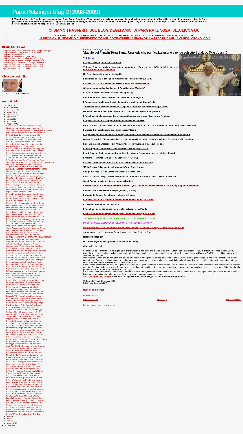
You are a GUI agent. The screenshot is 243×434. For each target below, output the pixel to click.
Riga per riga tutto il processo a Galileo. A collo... (24, 273)
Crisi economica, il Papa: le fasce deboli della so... (24, 332)
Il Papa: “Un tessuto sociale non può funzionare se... (25, 389)
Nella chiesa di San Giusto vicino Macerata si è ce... (25, 171)
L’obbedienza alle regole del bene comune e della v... (25, 382)
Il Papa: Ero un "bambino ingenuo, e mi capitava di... (25, 212)
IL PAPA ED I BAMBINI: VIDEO (17, 201)
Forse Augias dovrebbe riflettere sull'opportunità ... (24, 289)
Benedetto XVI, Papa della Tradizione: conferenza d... (25, 412)
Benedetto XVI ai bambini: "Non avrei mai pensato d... (25, 230)
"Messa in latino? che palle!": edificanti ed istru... (23, 278)
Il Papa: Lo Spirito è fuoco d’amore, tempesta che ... (25, 144)
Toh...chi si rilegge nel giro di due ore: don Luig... (24, 348)
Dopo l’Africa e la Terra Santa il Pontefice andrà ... (24, 164)
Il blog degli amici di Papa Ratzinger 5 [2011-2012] (22, 59)
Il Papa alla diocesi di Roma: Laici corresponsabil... (24, 393)
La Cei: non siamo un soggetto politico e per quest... (25, 359)
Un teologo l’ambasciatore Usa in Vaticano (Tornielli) (25, 298)
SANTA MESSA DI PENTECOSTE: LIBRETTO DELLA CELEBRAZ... (31, 162)
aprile (9, 416)
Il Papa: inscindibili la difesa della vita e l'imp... (23, 307)
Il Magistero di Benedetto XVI (14, 55)
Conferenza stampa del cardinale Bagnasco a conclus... (26, 269)
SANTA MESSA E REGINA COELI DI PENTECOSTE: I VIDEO (29, 130)
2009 (7, 105)
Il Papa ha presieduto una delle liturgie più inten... (24, 126)
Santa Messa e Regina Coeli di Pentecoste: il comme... (26, 133)
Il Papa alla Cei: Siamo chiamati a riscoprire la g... (24, 323)
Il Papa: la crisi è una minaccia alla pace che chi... (24, 266)
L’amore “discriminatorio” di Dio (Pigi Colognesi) (23, 301)
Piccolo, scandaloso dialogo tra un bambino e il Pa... (25, 128)
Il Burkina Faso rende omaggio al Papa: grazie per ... (25, 260)
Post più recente (90, 299)
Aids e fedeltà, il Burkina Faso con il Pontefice (23, 244)
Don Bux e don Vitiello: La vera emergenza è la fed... (25, 314)
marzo (9, 418)
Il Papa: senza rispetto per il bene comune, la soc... (24, 387)
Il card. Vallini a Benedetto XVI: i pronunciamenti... (24, 409)
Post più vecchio (233, 299)
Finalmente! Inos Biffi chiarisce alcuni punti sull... (23, 312)
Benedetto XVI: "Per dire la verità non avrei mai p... (24, 214)
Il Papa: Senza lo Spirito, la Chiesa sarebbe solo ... (24, 137)
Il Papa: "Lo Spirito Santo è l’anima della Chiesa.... (24, 142)
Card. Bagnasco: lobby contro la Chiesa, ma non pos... (26, 241)
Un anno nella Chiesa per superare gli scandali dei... (25, 362)
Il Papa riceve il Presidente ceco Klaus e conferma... (25, 219)
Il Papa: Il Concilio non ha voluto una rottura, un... (24, 403)
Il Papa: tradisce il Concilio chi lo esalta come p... (24, 407)
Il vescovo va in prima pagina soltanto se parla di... (24, 405)
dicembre (10, 107)
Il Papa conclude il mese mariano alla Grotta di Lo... (25, 203)
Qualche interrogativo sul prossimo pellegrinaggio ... (25, 310)
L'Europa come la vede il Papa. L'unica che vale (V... (25, 353)
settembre (11, 114)
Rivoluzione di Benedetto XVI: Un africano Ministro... (25, 180)
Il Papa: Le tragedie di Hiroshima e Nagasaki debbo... (25, 151)
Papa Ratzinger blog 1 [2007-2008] (16, 69)
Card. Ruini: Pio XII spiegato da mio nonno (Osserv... (25, 346)
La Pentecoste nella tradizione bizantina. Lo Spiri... (24, 176)
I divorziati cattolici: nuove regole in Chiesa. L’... (23, 350)
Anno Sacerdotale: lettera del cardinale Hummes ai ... (25, 400)
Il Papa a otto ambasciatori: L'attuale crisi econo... (24, 262)
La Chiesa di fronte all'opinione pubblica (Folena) (24, 378)
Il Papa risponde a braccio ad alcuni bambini (22, 233)
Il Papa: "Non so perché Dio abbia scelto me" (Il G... (25, 196)
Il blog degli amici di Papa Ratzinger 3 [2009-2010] (22, 67)
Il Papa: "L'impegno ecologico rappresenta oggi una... (25, 149)
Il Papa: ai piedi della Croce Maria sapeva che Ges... (25, 187)
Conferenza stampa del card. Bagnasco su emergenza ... (27, 251)
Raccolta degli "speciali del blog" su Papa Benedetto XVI (25, 63)
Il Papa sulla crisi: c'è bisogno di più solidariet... (23, 287)
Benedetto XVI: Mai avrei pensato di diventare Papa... (25, 189)
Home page (162, 299)
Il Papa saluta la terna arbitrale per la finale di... (23, 375)
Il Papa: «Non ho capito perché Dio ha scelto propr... (25, 221)
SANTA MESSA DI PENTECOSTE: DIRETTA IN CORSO (26, 169)
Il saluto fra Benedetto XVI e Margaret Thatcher (23, 369)
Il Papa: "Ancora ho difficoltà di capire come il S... (24, 182)
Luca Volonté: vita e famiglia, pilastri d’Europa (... (24, 341)
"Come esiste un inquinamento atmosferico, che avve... (26, 158)
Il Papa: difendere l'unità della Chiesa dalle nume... (24, 391)
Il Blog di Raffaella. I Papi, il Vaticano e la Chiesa (21, 53)
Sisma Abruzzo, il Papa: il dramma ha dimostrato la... (25, 328)
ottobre (10, 112)
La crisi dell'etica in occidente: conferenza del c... (24, 285)
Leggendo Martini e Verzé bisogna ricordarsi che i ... (25, 319)
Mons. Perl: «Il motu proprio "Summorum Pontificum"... (26, 178)
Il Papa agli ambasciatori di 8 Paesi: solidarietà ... (24, 276)
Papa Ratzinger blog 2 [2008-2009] (56, 12)
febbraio (10, 421)
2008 (7, 426)
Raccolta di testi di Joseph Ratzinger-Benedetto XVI (23, 61)
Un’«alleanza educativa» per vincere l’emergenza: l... (25, 271)
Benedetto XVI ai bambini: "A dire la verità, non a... (24, 210)
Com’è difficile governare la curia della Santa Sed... (24, 239)
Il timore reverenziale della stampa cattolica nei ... (24, 357)
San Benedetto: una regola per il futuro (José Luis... (25, 316)
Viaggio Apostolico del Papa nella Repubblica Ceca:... (25, 228)
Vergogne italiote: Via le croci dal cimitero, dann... (24, 139)
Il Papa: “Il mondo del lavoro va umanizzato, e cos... (25, 384)
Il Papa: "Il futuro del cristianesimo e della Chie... (23, 414)
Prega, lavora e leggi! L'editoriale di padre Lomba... (24, 226)
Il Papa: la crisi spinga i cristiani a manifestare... (23, 321)
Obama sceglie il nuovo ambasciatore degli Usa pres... (26, 303)
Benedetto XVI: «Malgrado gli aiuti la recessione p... (25, 296)
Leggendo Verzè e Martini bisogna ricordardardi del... (25, 294)
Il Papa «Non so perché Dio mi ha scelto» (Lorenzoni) (25, 185)
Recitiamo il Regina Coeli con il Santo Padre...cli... (24, 146)
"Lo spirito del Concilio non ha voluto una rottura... (24, 373)
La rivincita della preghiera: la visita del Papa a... (23, 282)
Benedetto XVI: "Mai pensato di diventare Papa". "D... (25, 217)
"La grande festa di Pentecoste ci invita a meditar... (24, 167)
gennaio (10, 423)
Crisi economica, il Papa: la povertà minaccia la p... (24, 246)
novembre (11, 110)
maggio (10, 124)
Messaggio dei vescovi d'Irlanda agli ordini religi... (24, 344)
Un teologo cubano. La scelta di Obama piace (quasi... (26, 264)
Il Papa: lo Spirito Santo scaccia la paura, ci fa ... (23, 135)
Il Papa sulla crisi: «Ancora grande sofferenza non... (25, 330)
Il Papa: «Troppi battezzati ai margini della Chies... (24, 371)
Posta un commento (91, 295)
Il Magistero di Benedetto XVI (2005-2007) (19, 57)
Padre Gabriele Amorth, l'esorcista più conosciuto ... (25, 398)
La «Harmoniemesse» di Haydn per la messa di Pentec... (27, 173)
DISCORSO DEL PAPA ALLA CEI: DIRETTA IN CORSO (26, 339)
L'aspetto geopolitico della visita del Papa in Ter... (24, 364)
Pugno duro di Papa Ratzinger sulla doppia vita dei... (25, 291)
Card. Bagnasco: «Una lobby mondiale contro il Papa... (26, 257)
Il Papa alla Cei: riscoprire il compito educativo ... (24, 337)
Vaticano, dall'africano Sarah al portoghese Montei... (25, 198)
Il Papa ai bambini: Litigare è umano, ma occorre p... (25, 223)
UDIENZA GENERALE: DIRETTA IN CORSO (22, 396)
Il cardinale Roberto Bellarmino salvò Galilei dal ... (24, 305)
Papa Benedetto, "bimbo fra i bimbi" (19, 192)
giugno (10, 121)
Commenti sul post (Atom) (103, 305)
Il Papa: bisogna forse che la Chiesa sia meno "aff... (25, 160)
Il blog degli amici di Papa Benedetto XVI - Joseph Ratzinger (26, 51)
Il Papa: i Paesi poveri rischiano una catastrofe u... (24, 255)
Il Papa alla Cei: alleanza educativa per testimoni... (24, 325)
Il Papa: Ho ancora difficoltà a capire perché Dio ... (24, 194)
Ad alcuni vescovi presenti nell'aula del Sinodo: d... (24, 334)
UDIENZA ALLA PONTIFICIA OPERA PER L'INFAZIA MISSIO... (29, 237)
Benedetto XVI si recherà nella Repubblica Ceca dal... (25, 205)
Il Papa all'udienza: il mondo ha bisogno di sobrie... (24, 380)
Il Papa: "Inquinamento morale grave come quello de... (26, 153)
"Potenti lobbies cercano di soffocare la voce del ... (24, 253)
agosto (10, 117)
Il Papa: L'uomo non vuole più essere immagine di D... (25, 155)
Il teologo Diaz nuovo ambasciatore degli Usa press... (25, 280)
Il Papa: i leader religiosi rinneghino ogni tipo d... (23, 248)
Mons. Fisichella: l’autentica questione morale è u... (24, 355)
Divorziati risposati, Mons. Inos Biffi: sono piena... (24, 235)
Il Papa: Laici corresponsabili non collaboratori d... (24, 366)
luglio (9, 119)
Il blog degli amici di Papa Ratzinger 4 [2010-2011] (22, 65)
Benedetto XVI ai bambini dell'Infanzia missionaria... (25, 207)
